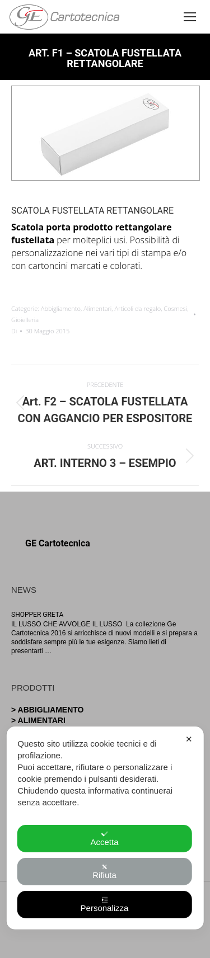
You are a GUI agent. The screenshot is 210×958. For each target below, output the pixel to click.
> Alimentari (38, 720)
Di (14, 331)
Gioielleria (25, 319)
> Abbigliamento (47, 709)
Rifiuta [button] (104, 871)
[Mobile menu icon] (192, 17)
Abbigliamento (61, 308)
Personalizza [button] (105, 904)
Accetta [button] (104, 838)
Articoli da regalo (138, 308)
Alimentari (97, 308)
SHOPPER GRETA (37, 615)
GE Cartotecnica (57, 543)
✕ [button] (189, 739)
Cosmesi (175, 308)
